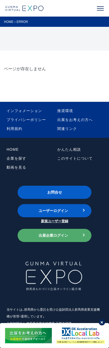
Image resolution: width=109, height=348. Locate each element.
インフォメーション (24, 111)
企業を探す (16, 158)
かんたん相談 (69, 149)
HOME (8, 22)
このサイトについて (75, 158)
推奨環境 (65, 111)
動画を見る (16, 167)
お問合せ (54, 192)
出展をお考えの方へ (75, 120)
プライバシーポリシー (26, 120)
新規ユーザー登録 (54, 221)
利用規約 (14, 129)
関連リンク (67, 129)
